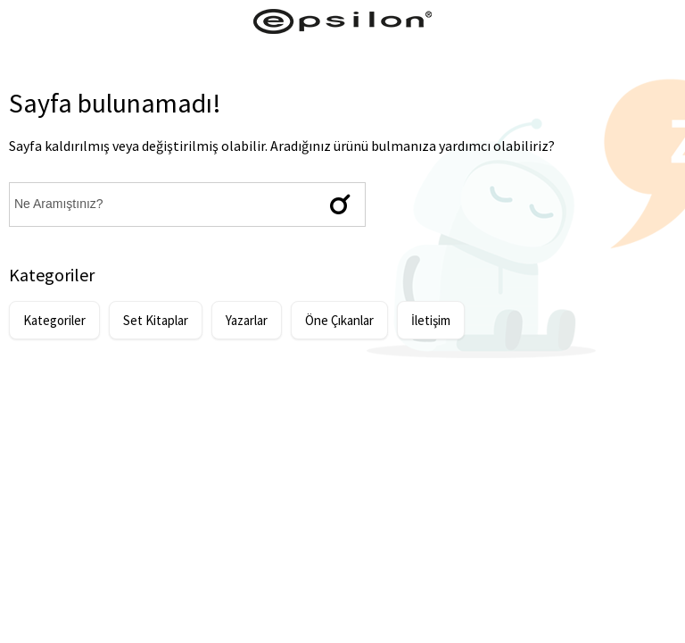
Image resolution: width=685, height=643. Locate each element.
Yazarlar (247, 320)
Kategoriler (54, 320)
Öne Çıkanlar (339, 320)
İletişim (430, 320)
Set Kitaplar (155, 320)
